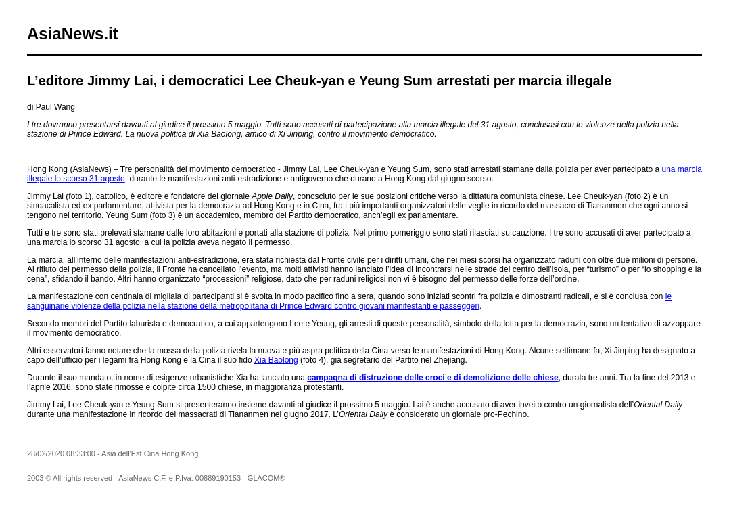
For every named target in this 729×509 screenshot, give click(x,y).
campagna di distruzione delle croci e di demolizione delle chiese (432, 377)
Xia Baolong (276, 360)
